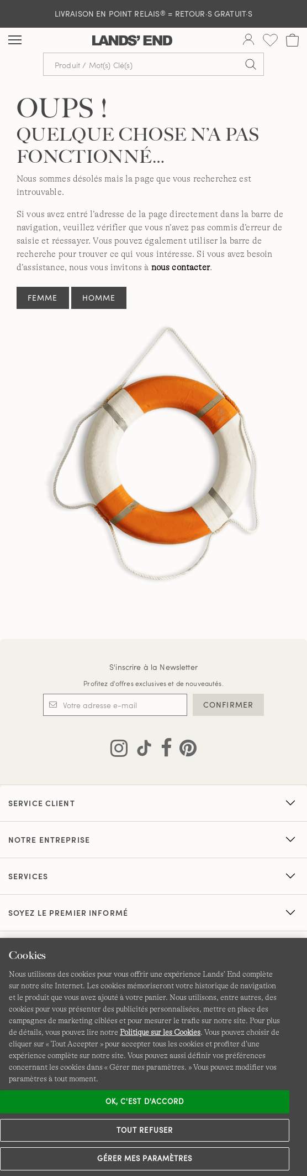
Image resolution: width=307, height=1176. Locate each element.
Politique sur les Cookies (160, 1032)
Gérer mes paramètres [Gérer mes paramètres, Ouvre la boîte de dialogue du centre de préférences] (144, 1158)
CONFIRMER (228, 704)
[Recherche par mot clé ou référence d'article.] (153, 64)
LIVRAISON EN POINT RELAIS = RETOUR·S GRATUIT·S (154, 13)
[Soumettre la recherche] (250, 64)
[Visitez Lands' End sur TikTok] (141, 750)
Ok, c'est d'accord (144, 1101)
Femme (43, 297)
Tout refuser (145, 1130)
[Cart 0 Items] (292, 40)
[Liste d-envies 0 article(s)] (270, 40)
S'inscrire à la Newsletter (153, 667)
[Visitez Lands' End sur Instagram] (119, 750)
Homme (99, 297)
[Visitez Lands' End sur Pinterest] (185, 750)
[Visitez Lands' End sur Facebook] (163, 750)
